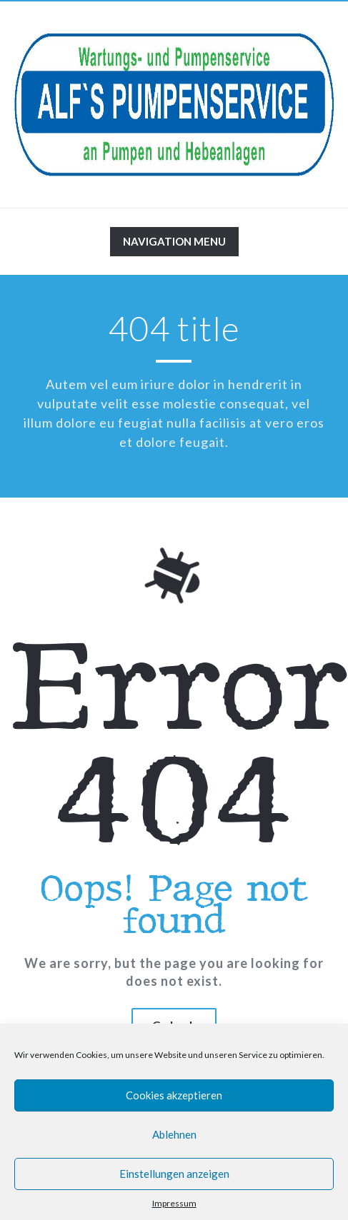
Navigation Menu (174, 244)
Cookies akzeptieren (174, 1095)
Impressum (174, 1203)
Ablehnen (174, 1134)
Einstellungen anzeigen (174, 1173)
